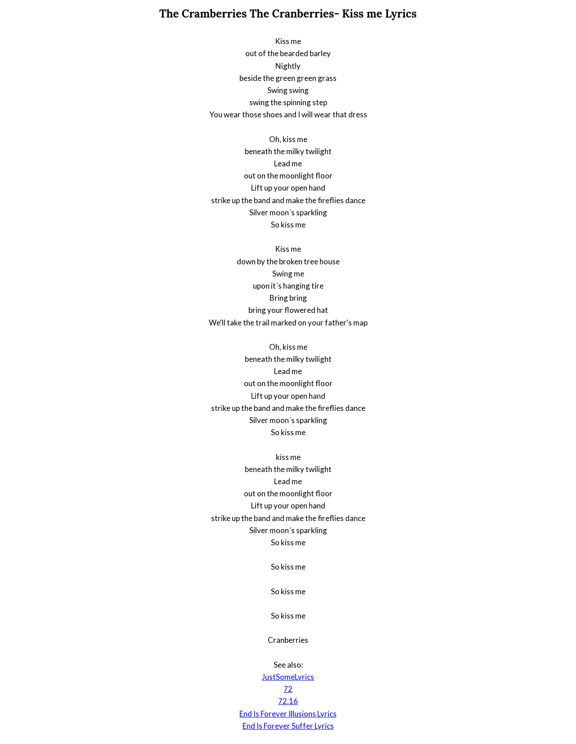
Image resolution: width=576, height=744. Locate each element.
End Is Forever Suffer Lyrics (288, 726)
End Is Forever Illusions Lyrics (288, 713)
